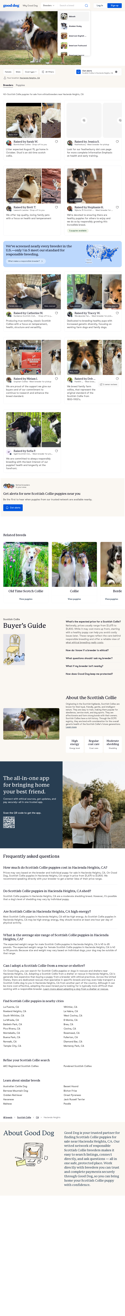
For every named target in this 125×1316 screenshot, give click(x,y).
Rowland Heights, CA (14, 1011)
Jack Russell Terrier (74, 1099)
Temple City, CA (12, 1046)
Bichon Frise (70, 1090)
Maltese (7, 1103)
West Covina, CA (73, 1015)
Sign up (114, 5)
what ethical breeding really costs (84, 642)
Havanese (8, 1099)
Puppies (20, 85)
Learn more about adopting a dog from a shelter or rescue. (76, 989)
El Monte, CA (71, 1020)
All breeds (7, 1117)
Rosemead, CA (72, 1033)
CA (37, 1117)
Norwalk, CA (10, 1041)
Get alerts (13, 507)
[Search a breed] (74, 5)
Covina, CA (70, 1028)
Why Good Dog (30, 5)
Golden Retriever (12, 1095)
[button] (23, 120)
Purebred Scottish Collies (78, 1066)
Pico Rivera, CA (11, 1028)
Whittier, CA (70, 1007)
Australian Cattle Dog (15, 1086)
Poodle (67, 1103)
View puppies (25, 599)
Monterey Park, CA (74, 1046)
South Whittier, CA (13, 1015)
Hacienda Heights (52, 1117)
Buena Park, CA (11, 1037)
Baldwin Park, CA (12, 1024)
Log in (100, 5)
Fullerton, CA (71, 1037)
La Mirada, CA (11, 1020)
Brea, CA (68, 1024)
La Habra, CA (71, 1011)
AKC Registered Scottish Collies (21, 1066)
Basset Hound (71, 1086)
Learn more (71, 727)
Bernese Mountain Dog (15, 1090)
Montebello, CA (11, 1033)
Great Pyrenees (72, 1095)
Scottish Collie (24, 1117)
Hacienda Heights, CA (30, 78)
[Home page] (11, 5)
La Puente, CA (11, 1007)
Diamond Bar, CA (73, 1041)
